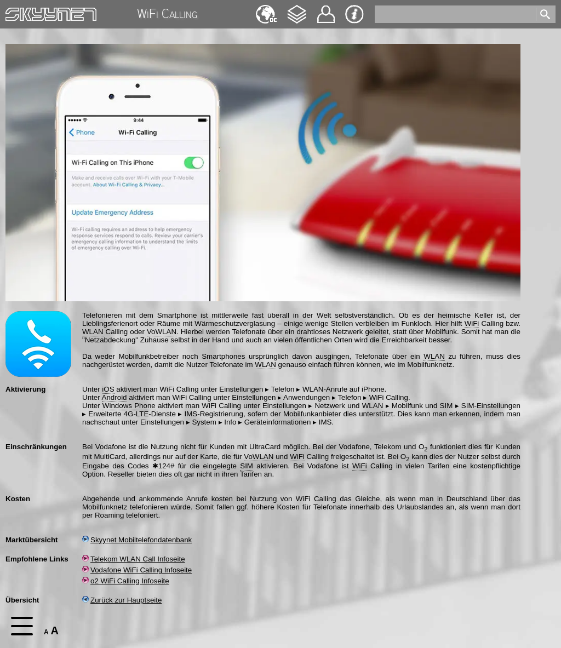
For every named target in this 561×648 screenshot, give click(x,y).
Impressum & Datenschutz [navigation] (354, 14)
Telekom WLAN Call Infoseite (133, 559)
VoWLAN (161, 332)
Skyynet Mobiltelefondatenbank (137, 540)
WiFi (472, 323)
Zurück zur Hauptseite (122, 600)
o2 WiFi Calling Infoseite (125, 581)
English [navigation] (266, 9)
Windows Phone (129, 406)
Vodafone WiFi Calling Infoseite (137, 570)
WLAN (93, 332)
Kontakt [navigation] (326, 9)
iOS (108, 389)
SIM (246, 466)
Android (114, 397)
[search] (454, 14)
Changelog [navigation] (297, 9)
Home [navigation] (15, 12)
